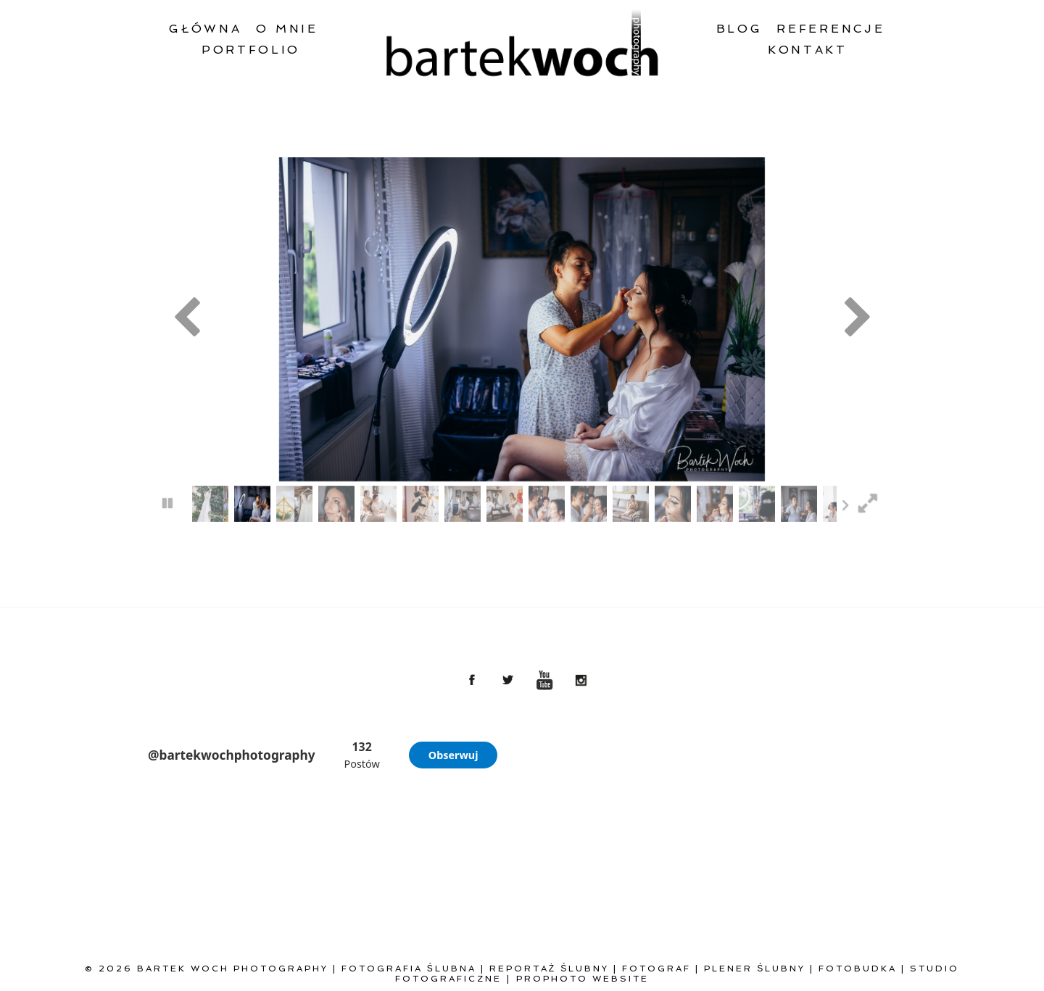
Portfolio (251, 50)
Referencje (830, 29)
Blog (739, 29)
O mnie (287, 29)
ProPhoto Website (582, 979)
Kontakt (808, 50)
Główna (205, 29)
